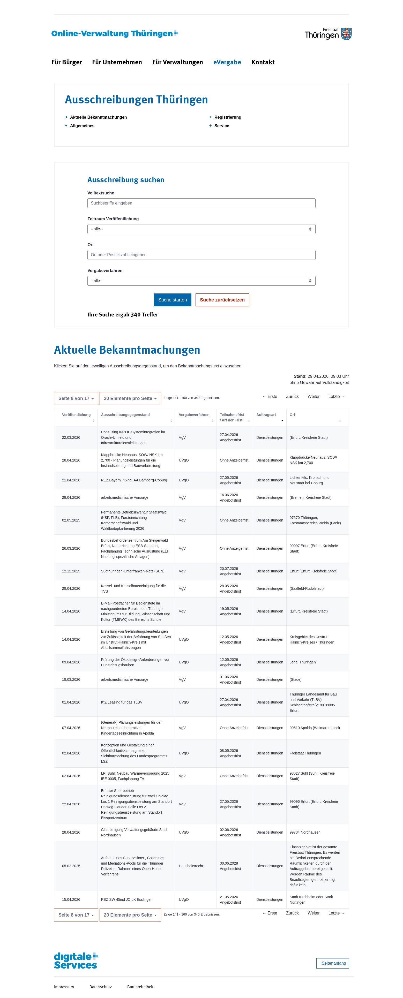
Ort (90, 245)
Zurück (292, 396)
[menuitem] (66, 63)
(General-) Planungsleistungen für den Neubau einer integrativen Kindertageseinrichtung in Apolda (131, 727)
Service (221, 126)
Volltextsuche (100, 193)
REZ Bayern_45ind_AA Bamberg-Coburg (134, 480)
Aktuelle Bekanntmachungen (98, 117)
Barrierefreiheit (140, 987)
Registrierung (227, 117)
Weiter (314, 396)
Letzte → (337, 396)
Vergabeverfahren (104, 270)
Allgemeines (82, 126)
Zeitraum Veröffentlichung (113, 219)
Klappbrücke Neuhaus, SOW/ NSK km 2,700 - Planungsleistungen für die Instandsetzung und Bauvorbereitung (131, 460)
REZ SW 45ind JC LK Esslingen (126, 899)
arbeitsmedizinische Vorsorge (124, 497)
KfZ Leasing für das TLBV (121, 702)
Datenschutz (100, 987)
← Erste (269, 396)
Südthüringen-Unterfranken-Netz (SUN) (132, 571)
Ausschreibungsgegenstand (125, 415)
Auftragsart (266, 415)
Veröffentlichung (76, 415)
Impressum (64, 987)
